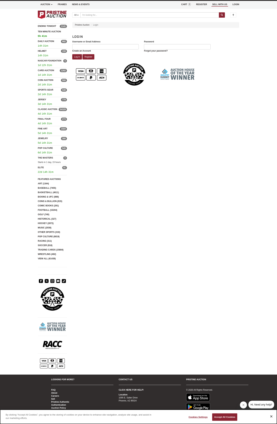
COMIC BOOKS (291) (48, 205)
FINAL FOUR (44, 119)
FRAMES (62, 4)
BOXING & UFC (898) (48, 197)
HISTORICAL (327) (47, 219)
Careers (55, 396)
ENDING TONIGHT (47, 26)
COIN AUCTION (45, 80)
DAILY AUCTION (46, 41)
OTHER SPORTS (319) (49, 232)
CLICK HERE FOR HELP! (131, 390)
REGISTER (201, 4)
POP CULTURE (45, 148)
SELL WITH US (219, 4)
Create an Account (81, 51)
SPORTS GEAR (45, 90)
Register (88, 57)
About (54, 393)
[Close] (271, 416)
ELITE (41, 167)
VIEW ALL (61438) (47, 258)
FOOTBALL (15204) (47, 210)
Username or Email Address (86, 41)
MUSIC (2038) (44, 227)
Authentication (58, 405)
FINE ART (43, 128)
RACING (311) (45, 241)
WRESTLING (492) (47, 254)
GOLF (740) (43, 214)
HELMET (42, 51)
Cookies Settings (198, 417)
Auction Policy (58, 408)
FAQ (53, 390)
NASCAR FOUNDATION (49, 60)
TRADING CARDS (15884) (50, 250)
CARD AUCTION (46, 70)
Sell (53, 399)
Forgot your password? (156, 51)
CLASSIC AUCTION (47, 109)
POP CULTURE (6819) (49, 236)
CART (186, 4)
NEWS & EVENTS (81, 4)
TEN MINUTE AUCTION (52, 34)
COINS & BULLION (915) (50, 201)
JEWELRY (43, 138)
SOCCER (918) (45, 245)
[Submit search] (222, 15)
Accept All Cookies (224, 417)
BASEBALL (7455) (47, 188)
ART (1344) (43, 183)
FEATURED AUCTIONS (49, 179)
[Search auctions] (149, 15)
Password (149, 41)
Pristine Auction (82, 25)
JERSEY (42, 99)
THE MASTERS (45, 158)
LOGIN (235, 4)
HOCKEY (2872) (46, 223)
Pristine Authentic (60, 402)
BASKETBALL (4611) (48, 192)
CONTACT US (125, 379)
